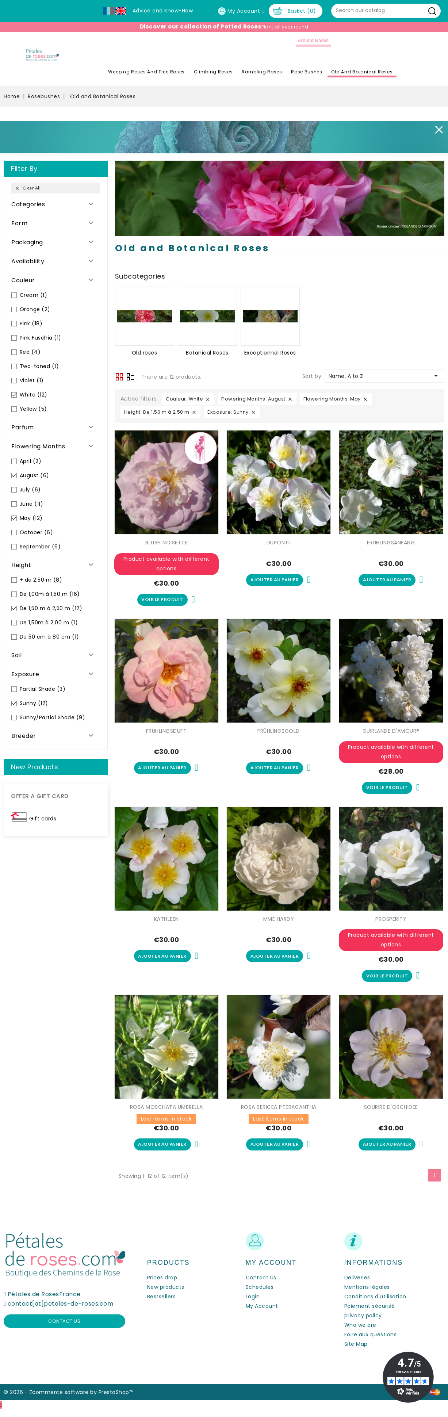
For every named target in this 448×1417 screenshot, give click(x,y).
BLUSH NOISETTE (166, 542)
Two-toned (39, 366)
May (31, 518)
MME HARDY (278, 922)
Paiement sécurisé (369, 1313)
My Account (262, 1313)
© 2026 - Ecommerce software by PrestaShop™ (68, 1399)
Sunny (34, 703)
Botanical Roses (207, 352)
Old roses (144, 352)
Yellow (33, 409)
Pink (31, 323)
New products (165, 1294)
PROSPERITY (390, 922)
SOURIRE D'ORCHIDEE (391, 1112)
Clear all (28, 188)
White (33, 394)
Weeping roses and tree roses (168, 72)
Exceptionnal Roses (270, 352)
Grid (119, 376)
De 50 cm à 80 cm (49, 636)
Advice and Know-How (163, 10)
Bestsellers (161, 1303)
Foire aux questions (370, 1341)
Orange (35, 309)
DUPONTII (279, 542)
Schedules (260, 1294)
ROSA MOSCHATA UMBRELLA (166, 1112)
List (130, 377)
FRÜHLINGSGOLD (278, 732)
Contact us (64, 1328)
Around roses (334, 40)
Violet (32, 380)
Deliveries (357, 1284)
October (36, 532)
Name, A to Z (384, 375)
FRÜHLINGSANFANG (391, 542)
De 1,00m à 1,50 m (50, 594)
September (40, 546)
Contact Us (261, 1284)
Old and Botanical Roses (383, 72)
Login (253, 1303)
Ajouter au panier (275, 581)
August (34, 475)
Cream (33, 295)
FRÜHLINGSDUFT (166, 732)
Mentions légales (367, 1294)
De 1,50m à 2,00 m (49, 622)
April (31, 461)
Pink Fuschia (40, 337)
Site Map (356, 1351)
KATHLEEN (166, 922)
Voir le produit (162, 601)
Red (30, 352)
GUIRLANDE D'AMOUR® (391, 732)
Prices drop (162, 1284)
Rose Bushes (328, 72)
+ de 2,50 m (41, 579)
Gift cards (42, 818)
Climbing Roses (234, 72)
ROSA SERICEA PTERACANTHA (279, 1112)
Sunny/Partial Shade (52, 717)
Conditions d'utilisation (375, 1303)
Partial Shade (43, 689)
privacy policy (363, 1322)
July (30, 489)
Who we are (360, 1332)
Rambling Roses (283, 72)
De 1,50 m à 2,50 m (51, 608)
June (31, 504)
